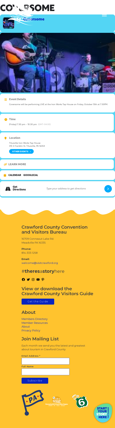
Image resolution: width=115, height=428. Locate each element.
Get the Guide (38, 301)
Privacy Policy (31, 330)
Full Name (27, 366)
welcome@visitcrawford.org (40, 262)
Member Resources (35, 323)
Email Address (31, 356)
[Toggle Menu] (104, 15)
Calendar (14, 175)
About (26, 326)
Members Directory (35, 319)
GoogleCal (30, 175)
